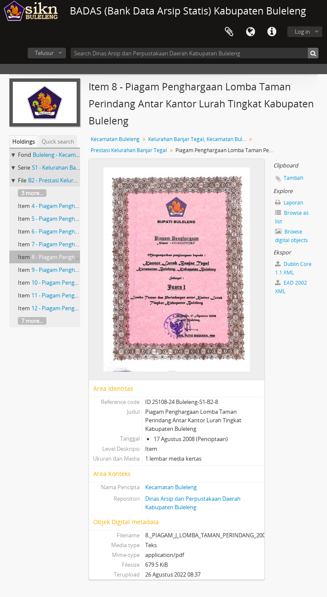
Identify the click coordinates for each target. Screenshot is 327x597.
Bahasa (250, 32)
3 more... (32, 193)
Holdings (23, 141)
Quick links (271, 32)
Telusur (44, 53)
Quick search (58, 141)
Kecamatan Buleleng (115, 139)
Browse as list (292, 217)
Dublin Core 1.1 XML (293, 268)
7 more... (32, 321)
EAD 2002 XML (291, 287)
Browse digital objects (291, 236)
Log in (302, 31)
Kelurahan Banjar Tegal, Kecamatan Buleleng (198, 139)
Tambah (293, 178)
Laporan (289, 202)
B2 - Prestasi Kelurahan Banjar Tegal (73, 180)
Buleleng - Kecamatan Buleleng (71, 155)
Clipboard (229, 32)
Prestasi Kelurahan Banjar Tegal (129, 150)
